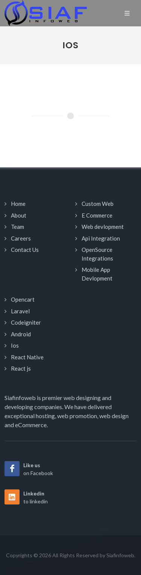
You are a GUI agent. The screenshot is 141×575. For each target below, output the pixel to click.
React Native (27, 357)
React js (21, 368)
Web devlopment (103, 226)
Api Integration (101, 238)
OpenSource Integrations (97, 254)
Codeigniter (26, 322)
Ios (15, 345)
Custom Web (98, 203)
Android (21, 334)
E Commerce (97, 215)
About (18, 215)
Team (17, 226)
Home (18, 203)
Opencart (23, 299)
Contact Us (25, 249)
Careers (21, 238)
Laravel (20, 311)
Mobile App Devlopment (97, 274)
